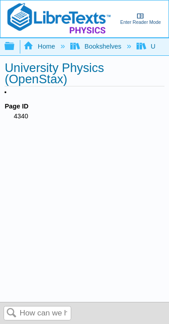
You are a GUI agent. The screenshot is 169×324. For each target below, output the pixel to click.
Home (40, 46)
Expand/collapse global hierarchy (15, 46)
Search (12, 313)
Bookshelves (96, 46)
